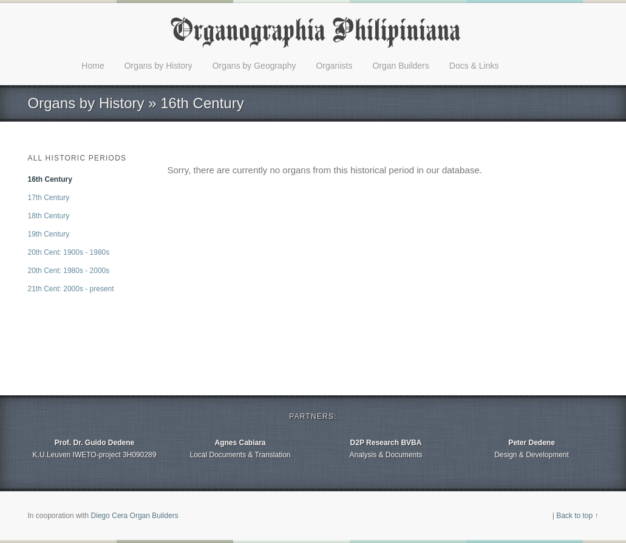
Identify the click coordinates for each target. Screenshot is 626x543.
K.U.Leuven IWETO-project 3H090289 (95, 448)
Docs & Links (474, 66)
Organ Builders (400, 66)
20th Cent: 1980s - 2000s (69, 270)
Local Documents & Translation (240, 448)
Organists (334, 66)
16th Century (50, 179)
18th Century (49, 216)
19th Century (49, 234)
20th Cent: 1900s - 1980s (69, 252)
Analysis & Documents (386, 448)
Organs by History (158, 66)
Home (92, 66)
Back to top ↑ (577, 515)
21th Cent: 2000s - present (71, 289)
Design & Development (532, 448)
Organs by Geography (254, 66)
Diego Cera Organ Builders (135, 515)
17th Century (49, 197)
